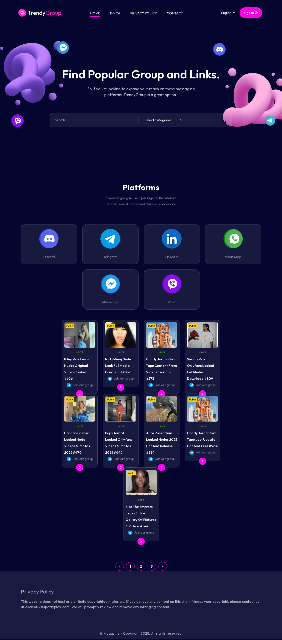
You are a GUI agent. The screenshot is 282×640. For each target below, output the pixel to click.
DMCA (115, 13)
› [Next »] (162, 566)
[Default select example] (163, 120)
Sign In (251, 13)
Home (95, 13)
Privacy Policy (143, 13)
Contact (175, 13)
